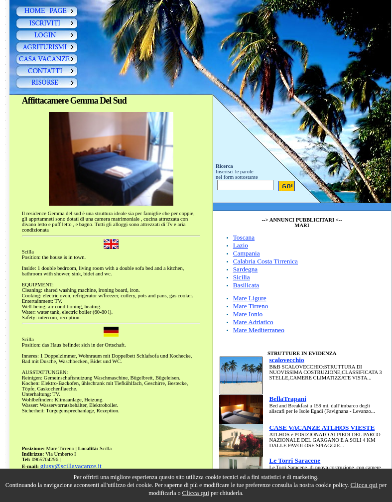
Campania (246, 253)
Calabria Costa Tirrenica (265, 261)
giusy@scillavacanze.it (71, 466)
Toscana (244, 237)
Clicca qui (364, 485)
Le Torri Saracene (294, 460)
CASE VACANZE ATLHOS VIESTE (322, 427)
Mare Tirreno (250, 306)
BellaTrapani (287, 398)
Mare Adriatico (253, 322)
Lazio (240, 245)
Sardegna (245, 269)
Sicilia (241, 277)
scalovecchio (286, 360)
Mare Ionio (248, 314)
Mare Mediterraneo (258, 330)
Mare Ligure (249, 298)
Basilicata (246, 285)
